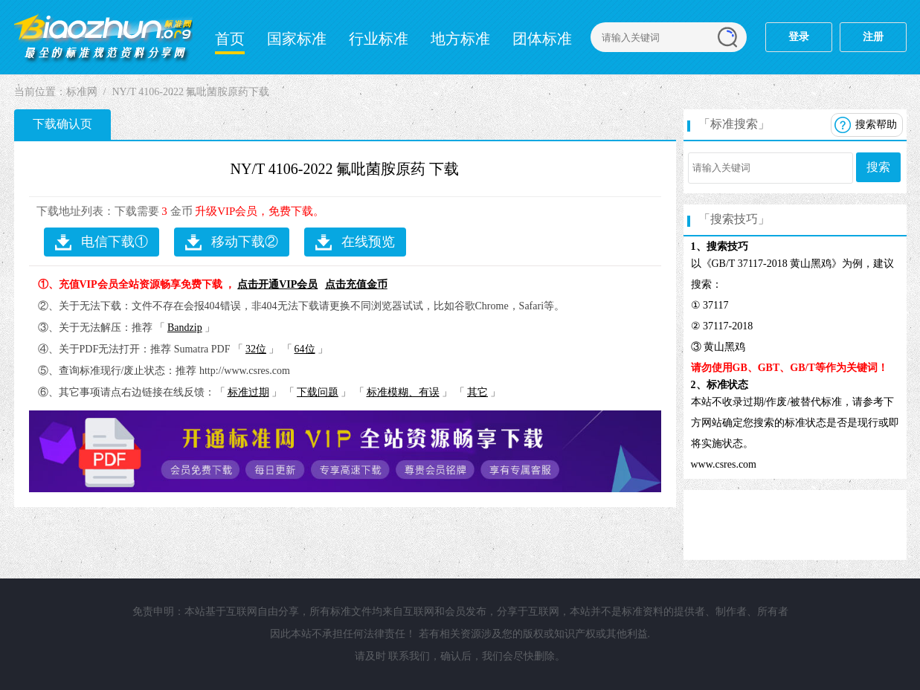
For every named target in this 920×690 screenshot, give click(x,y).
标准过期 (248, 392)
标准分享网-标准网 (103, 37)
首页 (230, 38)
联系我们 (409, 656)
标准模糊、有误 (403, 392)
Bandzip (184, 327)
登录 (798, 36)
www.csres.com (724, 464)
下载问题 (317, 392)
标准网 (81, 91)
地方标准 (460, 38)
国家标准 (296, 38)
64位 (305, 349)
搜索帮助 (876, 124)
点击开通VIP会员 (277, 284)
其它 (477, 392)
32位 (255, 349)
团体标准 (542, 38)
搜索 (878, 167)
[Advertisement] (795, 523)
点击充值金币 (356, 284)
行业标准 (378, 38)
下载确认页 (62, 123)
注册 (873, 36)
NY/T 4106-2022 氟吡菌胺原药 (328, 169)
